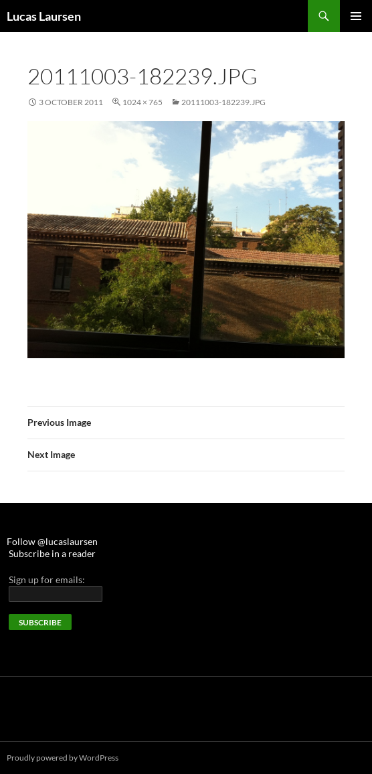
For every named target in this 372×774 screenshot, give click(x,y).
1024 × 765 (142, 102)
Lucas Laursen (44, 16)
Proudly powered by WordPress (62, 758)
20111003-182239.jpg (223, 102)
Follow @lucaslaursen (52, 541)
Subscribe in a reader (52, 553)
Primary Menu (356, 16)
